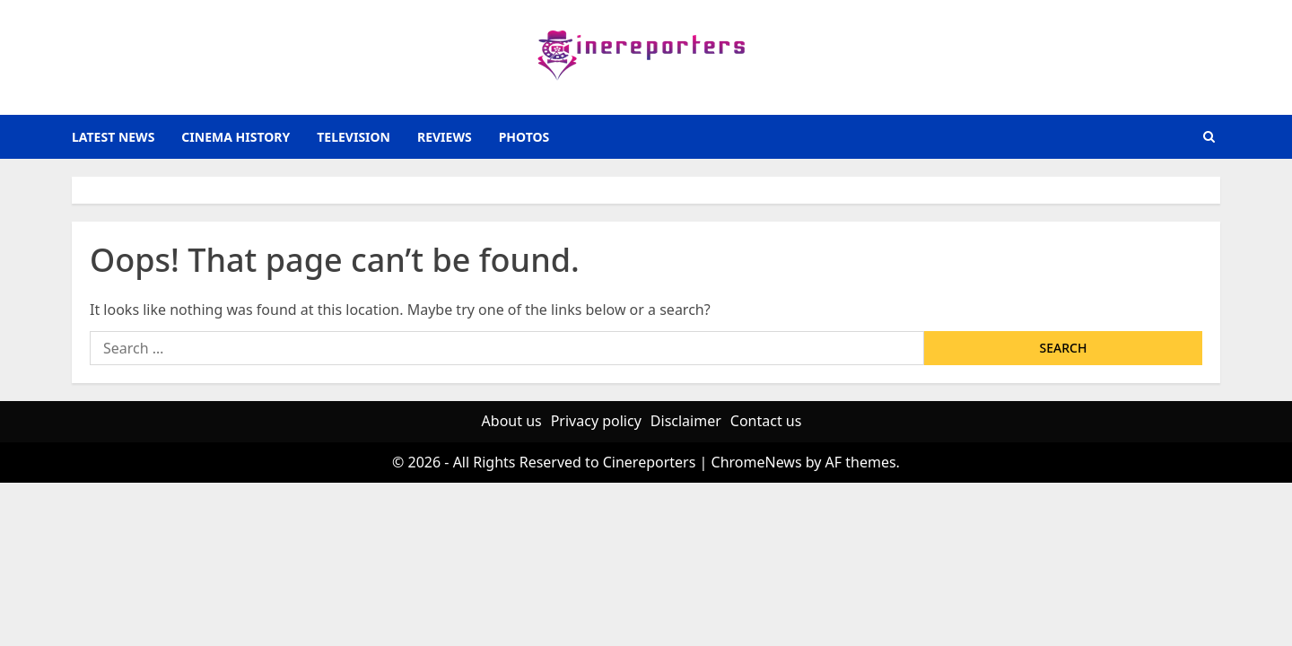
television (353, 136)
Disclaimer (685, 421)
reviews (444, 136)
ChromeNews (756, 462)
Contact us (766, 421)
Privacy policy (596, 421)
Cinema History (235, 136)
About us (512, 421)
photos (524, 136)
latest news (113, 136)
